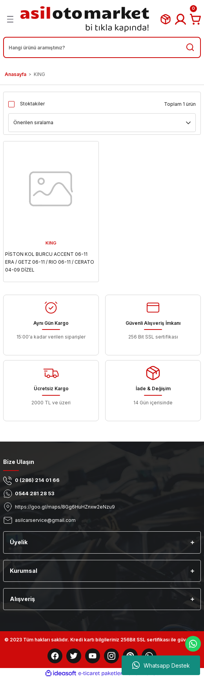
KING (39, 74)
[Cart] (195, 19)
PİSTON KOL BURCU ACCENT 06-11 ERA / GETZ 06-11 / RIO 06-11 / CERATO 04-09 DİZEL (49, 262)
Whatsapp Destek (161, 665)
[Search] (102, 47)
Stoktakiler (32, 104)
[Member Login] (180, 19)
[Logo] (84, 19)
